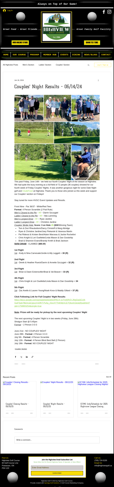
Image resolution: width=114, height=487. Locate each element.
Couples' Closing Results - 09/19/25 (17, 405)
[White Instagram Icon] (109, 12)
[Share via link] (32, 357)
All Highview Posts (10, 65)
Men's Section (28, 65)
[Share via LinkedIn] (27, 357)
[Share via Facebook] (15, 357)
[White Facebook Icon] (104, 12)
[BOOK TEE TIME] (92, 42)
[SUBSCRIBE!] (57, 473)
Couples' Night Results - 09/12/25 (54, 405)
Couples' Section (63, 65)
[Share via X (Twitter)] (21, 357)
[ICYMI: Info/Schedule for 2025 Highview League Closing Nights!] (94, 390)
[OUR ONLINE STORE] (20, 42)
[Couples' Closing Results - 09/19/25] (19, 390)
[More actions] (98, 80)
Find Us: (5, 458)
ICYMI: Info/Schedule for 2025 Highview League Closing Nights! (94, 405)
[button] (19, 55)
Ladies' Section (45, 65)
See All (108, 377)
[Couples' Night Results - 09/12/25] (57, 390)
